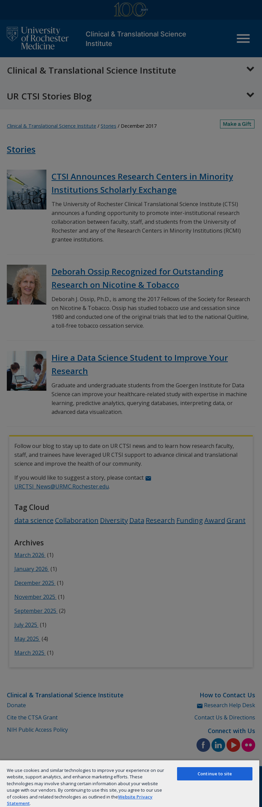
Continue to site (215, 774)
